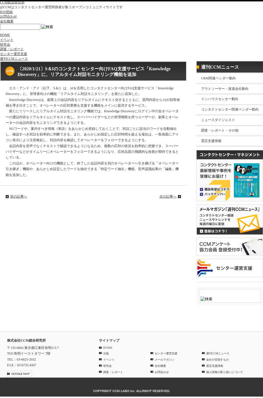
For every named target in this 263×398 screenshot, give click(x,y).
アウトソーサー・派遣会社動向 (225, 89)
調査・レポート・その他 (219, 130)
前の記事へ (18, 196)
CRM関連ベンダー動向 (218, 78)
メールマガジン (164, 359)
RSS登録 (6, 12)
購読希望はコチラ (214, 189)
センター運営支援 (13, 54)
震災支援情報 (211, 141)
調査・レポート (12, 49)
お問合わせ (8, 16)
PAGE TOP (255, 322)
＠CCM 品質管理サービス (230, 268)
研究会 (5, 44)
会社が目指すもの (217, 359)
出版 (106, 353)
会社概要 (7, 21)
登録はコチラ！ (230, 219)
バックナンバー (214, 194)
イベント (7, 40)
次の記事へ (167, 196)
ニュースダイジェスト (218, 120)
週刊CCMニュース (14, 59)
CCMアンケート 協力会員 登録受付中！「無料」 (230, 247)
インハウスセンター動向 (219, 99)
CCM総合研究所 (12, 2)
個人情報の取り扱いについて (224, 372)
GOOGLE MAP (19, 374)
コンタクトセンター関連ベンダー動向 (230, 109)
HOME (5, 35)
